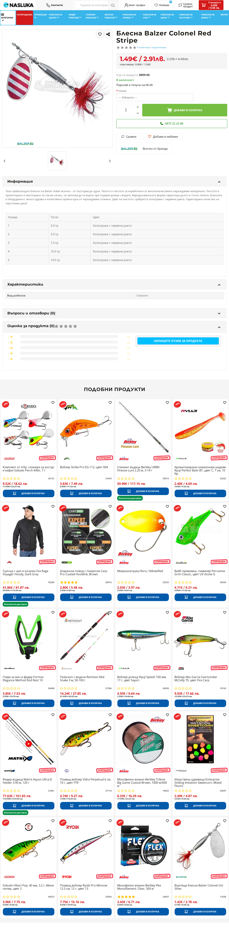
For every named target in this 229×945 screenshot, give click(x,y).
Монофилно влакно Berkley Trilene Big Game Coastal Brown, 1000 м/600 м (142, 783)
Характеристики (113, 284)
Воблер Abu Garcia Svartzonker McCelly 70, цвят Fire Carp (195, 678)
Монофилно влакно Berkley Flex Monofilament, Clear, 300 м (139, 887)
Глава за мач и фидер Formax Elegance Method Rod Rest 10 (23, 678)
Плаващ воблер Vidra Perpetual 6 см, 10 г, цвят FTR (85, 781)
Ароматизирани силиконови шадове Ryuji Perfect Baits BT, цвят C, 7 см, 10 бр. (200, 470)
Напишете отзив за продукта (178, 341)
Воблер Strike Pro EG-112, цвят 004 (84, 467)
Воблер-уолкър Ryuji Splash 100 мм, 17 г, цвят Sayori (142, 678)
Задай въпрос (159, 47)
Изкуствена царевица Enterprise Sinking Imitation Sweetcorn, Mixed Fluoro (197, 783)
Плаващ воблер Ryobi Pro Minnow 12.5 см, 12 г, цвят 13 (83, 887)
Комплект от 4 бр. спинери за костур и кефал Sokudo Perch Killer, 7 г (28, 469)
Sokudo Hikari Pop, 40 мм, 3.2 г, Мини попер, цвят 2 (28, 887)
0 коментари (143, 47)
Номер (122, 91)
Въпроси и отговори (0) (113, 313)
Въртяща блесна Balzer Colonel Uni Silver (198, 887)
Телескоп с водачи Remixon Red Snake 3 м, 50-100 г (82, 678)
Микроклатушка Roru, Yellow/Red (140, 571)
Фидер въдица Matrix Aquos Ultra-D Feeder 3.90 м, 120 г (27, 781)
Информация (113, 181)
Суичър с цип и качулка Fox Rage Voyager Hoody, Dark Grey (25, 572)
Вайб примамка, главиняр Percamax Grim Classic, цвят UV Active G (199, 572)
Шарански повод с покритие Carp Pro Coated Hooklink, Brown (83, 572)
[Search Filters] (96, 5)
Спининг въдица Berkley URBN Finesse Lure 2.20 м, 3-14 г (138, 469)
